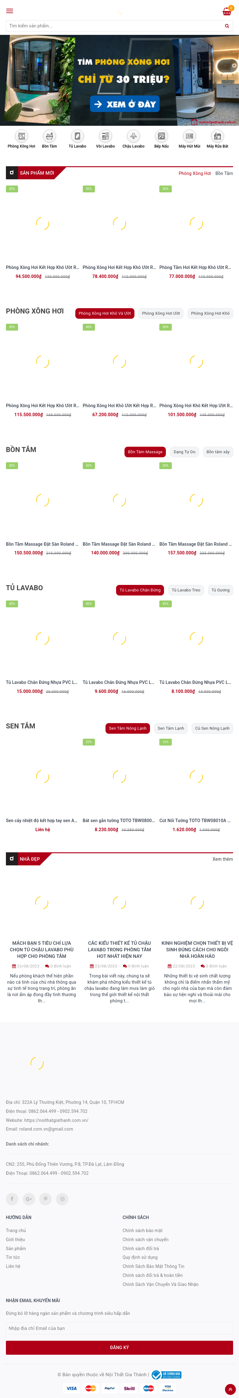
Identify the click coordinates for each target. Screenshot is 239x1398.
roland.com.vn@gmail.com (46, 1129)
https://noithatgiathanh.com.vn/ (56, 1120)
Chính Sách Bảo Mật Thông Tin (153, 1266)
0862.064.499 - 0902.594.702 (58, 1111)
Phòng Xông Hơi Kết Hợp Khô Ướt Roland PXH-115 (133, 267)
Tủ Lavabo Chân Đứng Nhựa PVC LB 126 (123, 682)
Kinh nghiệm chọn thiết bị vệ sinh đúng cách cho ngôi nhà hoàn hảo (197, 949)
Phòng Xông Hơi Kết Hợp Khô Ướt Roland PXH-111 (56, 405)
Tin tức (13, 1257)
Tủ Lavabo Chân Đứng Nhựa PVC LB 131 (46, 682)
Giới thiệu (15, 1239)
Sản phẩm (16, 1248)
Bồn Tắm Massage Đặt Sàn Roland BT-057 (124, 544)
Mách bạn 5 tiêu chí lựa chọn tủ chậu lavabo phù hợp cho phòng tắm (41, 949)
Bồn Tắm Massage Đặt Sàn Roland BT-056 (47, 544)
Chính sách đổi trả (141, 1248)
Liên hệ (13, 1266)
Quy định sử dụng (140, 1257)
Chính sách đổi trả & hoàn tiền (153, 1275)
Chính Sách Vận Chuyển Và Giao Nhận (161, 1284)
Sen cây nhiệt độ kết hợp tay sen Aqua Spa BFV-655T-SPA (63, 820)
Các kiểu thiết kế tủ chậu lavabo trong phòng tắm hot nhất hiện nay (119, 949)
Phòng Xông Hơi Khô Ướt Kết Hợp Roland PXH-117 (133, 405)
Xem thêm (223, 859)
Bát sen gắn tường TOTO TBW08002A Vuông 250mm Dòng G (143, 820)
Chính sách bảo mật (142, 1230)
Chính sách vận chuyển (146, 1239)
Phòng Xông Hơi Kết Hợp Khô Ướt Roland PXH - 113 (57, 267)
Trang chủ (16, 1230)
